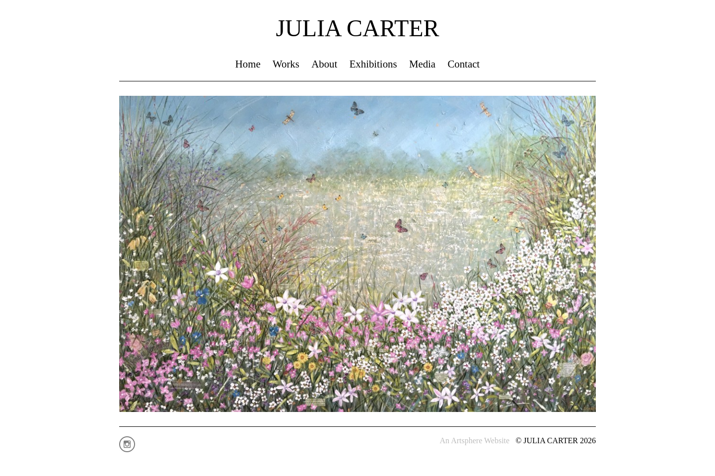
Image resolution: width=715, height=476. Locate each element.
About (324, 63)
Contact (463, 63)
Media (422, 63)
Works (286, 63)
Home (248, 63)
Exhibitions (373, 63)
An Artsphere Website (475, 440)
